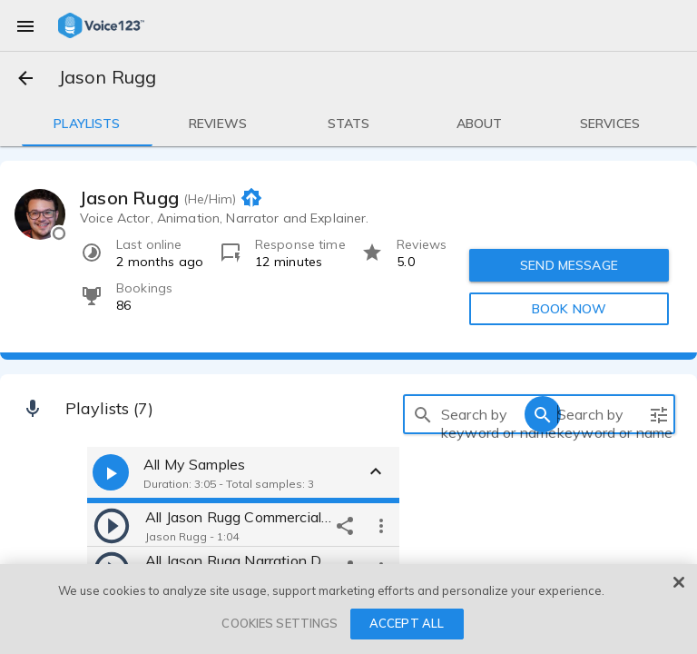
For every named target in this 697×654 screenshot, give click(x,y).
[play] (112, 525)
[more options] (381, 525)
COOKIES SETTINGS (279, 623)
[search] (423, 414)
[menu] (25, 25)
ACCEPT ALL (406, 623)
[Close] (679, 582)
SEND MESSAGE (569, 265)
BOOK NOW (569, 309)
